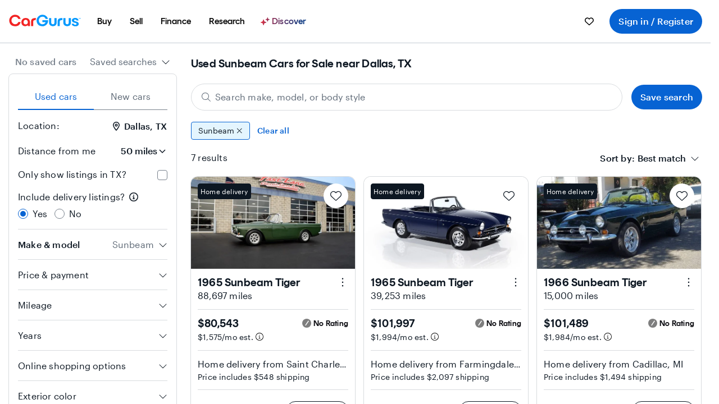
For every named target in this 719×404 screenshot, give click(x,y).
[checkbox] (162, 175)
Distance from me (56, 150)
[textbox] (662, 158)
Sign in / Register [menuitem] (655, 21)
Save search (666, 96)
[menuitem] (104, 21)
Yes (40, 213)
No (75, 213)
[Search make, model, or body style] (406, 97)
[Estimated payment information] (259, 336)
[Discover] (285, 21)
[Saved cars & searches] (589, 21)
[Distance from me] (136, 151)
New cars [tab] (131, 96)
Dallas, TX (140, 126)
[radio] (23, 214)
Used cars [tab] (56, 96)
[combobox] (130, 61)
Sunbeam (220, 131)
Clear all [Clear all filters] (273, 130)
